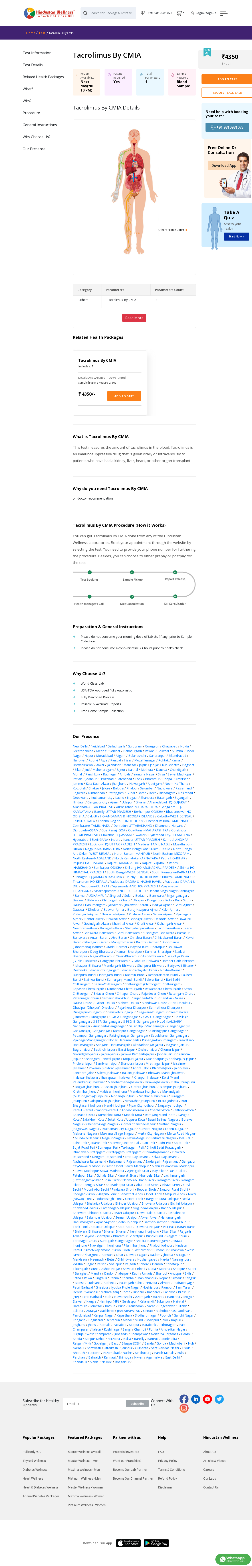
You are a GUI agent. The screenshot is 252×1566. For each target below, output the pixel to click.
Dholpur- (94, 909)
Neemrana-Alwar (85, 928)
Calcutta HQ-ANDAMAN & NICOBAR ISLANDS (120, 816)
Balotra (118, 788)
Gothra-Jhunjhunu (144, 1087)
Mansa (80, 1283)
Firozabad (106, 779)
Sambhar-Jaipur (107, 1063)
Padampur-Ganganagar (89, 1035)
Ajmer (114, 802)
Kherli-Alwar (145, 923)
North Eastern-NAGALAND (92, 858)
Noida (184, 746)
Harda (164, 1259)
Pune (121, 1306)
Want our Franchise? (127, 1460)
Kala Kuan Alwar (97, 783)
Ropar (163, 1278)
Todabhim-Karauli (134, 1110)
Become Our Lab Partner (130, 1469)
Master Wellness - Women (85, 1487)
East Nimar (141, 1250)
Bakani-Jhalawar (133, 1073)
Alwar (100, 765)
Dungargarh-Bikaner (116, 970)
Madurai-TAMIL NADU (154, 844)
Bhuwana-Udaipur (154, 1203)
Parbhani (79, 1357)
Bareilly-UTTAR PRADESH (112, 811)
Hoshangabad (147, 1259)
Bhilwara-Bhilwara (88, 1231)
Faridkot (169, 1292)
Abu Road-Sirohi (147, 1185)
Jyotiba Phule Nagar (125, 1287)
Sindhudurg (143, 1353)
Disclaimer (165, 1487)
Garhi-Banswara (128, 933)
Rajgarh (130, 1264)
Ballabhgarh (116, 746)
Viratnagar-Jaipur (158, 1063)
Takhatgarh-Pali (132, 1147)
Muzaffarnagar (144, 760)
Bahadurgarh (132, 751)
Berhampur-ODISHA (148, 811)
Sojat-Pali (181, 1143)
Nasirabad (185, 793)
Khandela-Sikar (150, 1175)
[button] (179, 13)
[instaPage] (184, 1407)
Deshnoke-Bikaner (86, 970)
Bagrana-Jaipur (176, 1045)
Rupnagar (110, 774)
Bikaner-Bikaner (115, 1231)
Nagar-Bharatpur (102, 956)
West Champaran (99, 1334)
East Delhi (172, 1357)
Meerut (101, 751)
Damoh (157, 1264)
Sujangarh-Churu (145, 998)
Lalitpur (78, 1311)
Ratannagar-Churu (86, 998)
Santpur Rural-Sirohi (173, 1189)
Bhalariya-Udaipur (99, 1203)
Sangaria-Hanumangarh (113, 1045)
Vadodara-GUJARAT (95, 886)
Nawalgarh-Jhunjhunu (105, 1245)
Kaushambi (136, 1306)
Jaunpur (126, 1348)
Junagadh (121, 1334)
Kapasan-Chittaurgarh (88, 989)
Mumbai (177, 751)
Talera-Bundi (154, 979)
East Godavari (181, 1311)
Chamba (128, 1278)
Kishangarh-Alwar (169, 923)
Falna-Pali (80, 1143)
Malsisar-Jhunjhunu (113, 1091)
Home (30, 33)
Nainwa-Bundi (94, 979)
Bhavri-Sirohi (171, 1185)
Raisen (101, 1264)
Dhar (119, 1255)
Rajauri (176, 1320)
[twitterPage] (220, 1398)
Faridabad (98, 746)
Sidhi (188, 1273)
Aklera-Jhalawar (108, 1073)
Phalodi (132, 788)
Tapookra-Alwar (168, 928)
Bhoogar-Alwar (140, 919)
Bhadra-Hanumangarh (152, 1241)
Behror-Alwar (93, 919)
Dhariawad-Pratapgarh (89, 1152)
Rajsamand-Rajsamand (126, 1161)
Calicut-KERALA (84, 821)
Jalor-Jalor (181, 1068)
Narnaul (78, 1348)
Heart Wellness (33, 1478)
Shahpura (147, 797)
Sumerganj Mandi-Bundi (124, 979)
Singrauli (115, 895)
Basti (115, 1343)
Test (42, 33)
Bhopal (167, 779)
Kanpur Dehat (95, 1339)
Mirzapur (114, 1339)
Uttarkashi (111, 1348)
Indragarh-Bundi (110, 975)
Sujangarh (182, 797)
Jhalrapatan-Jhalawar (116, 1077)
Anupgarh (187, 891)
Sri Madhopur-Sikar (119, 1185)
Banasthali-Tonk (131, 1194)
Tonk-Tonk (81, 1227)
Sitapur (134, 1325)
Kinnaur (138, 1292)
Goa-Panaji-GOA (113, 830)
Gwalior (140, 835)
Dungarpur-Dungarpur (89, 1012)
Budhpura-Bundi (84, 975)
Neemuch (97, 1259)
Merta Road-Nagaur (181, 1133)
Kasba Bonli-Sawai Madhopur (127, 1166)
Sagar (90, 1264)
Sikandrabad (177, 755)
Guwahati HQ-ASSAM (116, 835)
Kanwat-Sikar (126, 1175)
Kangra (91, 1301)
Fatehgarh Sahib (131, 1283)
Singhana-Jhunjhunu (153, 1096)
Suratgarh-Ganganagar (116, 1241)
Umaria (147, 1273)
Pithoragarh (167, 1325)
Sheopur (179, 1269)
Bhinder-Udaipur (127, 1203)
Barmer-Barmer (155, 1222)
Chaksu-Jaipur (147, 1049)
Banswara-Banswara (99, 933)
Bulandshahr (137, 755)
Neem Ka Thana (176, 783)
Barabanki (149, 1325)
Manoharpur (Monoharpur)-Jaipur (170, 1059)
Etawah (78, 1301)
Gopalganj (101, 1343)
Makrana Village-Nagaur (117, 1133)
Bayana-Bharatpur (97, 1236)
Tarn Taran (183, 1287)
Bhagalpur (122, 1362)
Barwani (107, 1255)
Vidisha (78, 1264)
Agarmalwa (154, 1357)
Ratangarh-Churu (181, 993)
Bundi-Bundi (154, 1236)
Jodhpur (91, 779)
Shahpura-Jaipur (132, 1063)
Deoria (78, 1292)
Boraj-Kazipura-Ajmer (143, 909)
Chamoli (140, 1329)
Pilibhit (182, 1306)
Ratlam (155, 1255)
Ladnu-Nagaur (175, 1129)
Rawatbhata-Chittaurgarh (163, 989)
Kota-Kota (125, 1227)
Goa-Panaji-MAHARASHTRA (148, 830)
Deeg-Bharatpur (101, 951)
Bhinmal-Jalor (161, 1068)
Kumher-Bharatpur (158, 951)
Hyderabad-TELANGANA (90, 839)
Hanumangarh (95, 905)
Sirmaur (176, 1278)
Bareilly (139, 1339)
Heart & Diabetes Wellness (40, 1487)
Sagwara (79, 793)
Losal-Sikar (111, 1180)
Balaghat (81, 1273)
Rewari (150, 751)
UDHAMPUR (98, 895)
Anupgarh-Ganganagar (109, 1026)
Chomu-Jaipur (170, 1049)
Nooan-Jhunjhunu (123, 1096)
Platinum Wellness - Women (87, 1505)
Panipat (115, 760)
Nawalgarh (137, 783)
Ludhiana (94, 1283)
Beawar (78, 900)
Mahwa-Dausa (128, 1003)
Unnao (148, 1311)
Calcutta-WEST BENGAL (174, 816)
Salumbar (147, 788)
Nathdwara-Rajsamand (89, 1161)
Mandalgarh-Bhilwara (119, 965)
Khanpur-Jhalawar (146, 1077)
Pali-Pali (168, 1227)
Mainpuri (152, 1320)
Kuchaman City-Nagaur (119, 1129)
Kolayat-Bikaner (145, 970)
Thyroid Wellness (34, 1460)
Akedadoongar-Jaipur (148, 1045)
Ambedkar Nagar (173, 1329)
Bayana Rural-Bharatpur (147, 947)
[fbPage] (185, 1398)
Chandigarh (178, 769)
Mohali (78, 774)
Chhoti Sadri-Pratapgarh (164, 1147)
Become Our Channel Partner (133, 1478)
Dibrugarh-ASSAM (86, 830)
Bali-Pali (185, 1138)
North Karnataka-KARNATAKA (136, 858)
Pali (177, 900)
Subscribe (138, 1404)
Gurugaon (152, 746)
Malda (94, 1362)
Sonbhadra (169, 1339)
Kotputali (79, 788)
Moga (187, 1297)
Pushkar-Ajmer (139, 914)
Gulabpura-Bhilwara (145, 961)
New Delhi (80, 746)
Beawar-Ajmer (113, 909)
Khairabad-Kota (84, 1115)
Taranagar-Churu (85, 1241)
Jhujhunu (79, 1325)
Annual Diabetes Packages (41, 1496)
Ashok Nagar (110, 1269)
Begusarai (95, 1320)
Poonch (165, 1315)
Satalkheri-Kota (94, 1119)
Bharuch (79, 1353)
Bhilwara (93, 900)
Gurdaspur (129, 1301)
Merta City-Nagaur (150, 1133)
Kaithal (133, 769)
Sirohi (187, 900)
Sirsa (161, 774)
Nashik (127, 1353)
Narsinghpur (180, 1259)
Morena (164, 1269)
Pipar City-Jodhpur (142, 1105)
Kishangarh (167, 793)
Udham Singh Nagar (163, 891)
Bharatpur (152, 779)
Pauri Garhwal (83, 1287)
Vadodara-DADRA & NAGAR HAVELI (136, 881)
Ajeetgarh (155, 783)
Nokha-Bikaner (171, 970)
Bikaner (141, 802)
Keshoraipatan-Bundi (163, 975)
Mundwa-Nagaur (87, 1138)
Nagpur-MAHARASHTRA (102, 849)
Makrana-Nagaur (85, 1133)
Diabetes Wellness (35, 1469)
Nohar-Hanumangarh (123, 1040)
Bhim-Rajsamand (156, 1152)
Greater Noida (83, 751)
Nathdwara (165, 788)
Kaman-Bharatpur (129, 951)
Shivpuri (128, 1269)
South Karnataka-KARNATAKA (174, 872)
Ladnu (119, 797)
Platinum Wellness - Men (84, 1478)
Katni (135, 1273)
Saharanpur (157, 755)
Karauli (144, 905)
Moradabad (104, 755)
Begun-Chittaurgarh (107, 984)
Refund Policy (167, 1478)
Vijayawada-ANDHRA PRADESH (135, 886)
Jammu (78, 783)
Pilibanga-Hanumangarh (159, 1040)
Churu (125, 900)
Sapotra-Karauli (107, 1110)
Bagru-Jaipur (82, 1049)
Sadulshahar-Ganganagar (169, 1035)
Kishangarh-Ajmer (86, 914)
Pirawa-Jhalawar (156, 1082)
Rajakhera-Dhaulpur (131, 1007)
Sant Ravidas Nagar (165, 1348)
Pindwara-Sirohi (123, 1189)
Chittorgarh (110, 900)
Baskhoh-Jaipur (104, 1049)
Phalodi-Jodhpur (160, 1245)
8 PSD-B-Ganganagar (138, 1021)
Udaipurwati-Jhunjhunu (106, 1101)
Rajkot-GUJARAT (154, 863)
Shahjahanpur (146, 1278)
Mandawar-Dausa (154, 1003)
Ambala (125, 774)
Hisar (127, 760)
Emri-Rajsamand (137, 1157)
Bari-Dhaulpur (180, 1003)
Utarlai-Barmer (116, 947)
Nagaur (132, 797)
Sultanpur (163, 1301)
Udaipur (127, 802)
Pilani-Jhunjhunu (135, 1245)
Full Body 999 (32, 1452)
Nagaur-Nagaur (113, 1138)
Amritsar (181, 779)
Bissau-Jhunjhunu (115, 1087)
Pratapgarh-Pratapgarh (124, 1152)
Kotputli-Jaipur (133, 1059)
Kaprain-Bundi (135, 975)
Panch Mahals (164, 1353)
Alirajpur (182, 1255)
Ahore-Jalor (141, 1068)
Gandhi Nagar (184, 1315)
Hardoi (186, 1334)
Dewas (131, 1255)
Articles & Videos (214, 1460)
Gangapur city (97, 802)
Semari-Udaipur (126, 1217)
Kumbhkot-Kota (109, 1115)
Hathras (158, 1297)
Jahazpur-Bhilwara (88, 965)
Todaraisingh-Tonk (108, 1199)
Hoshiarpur (150, 1287)
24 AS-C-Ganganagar (156, 1017)
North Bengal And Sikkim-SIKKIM (146, 849)
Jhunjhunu (119, 783)
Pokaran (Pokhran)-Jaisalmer (109, 1068)
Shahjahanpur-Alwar (139, 928)
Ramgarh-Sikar (167, 1180)
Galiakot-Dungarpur (121, 1012)
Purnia (153, 1329)
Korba (126, 1292)
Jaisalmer (114, 905)
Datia (152, 1269)
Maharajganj (110, 1292)
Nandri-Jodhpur (115, 1105)
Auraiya (91, 1311)
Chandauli (80, 1362)
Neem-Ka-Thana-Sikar (138, 1180)
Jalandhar (114, 765)
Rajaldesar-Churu (153, 993)
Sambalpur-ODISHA (108, 867)
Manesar (129, 765)
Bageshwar (166, 1306)
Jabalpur (123, 1273)
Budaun (140, 895)
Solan (128, 895)
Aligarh (120, 755)
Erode (186, 1348)
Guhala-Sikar (106, 1175)
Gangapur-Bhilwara (114, 961)
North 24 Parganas (164, 1334)
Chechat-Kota (160, 1110)
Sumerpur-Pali (108, 1147)
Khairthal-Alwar (123, 923)
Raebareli (153, 1292)
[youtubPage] (209, 1398)
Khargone (92, 1255)
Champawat (139, 1334)
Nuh (191, 1343)
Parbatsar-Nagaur (163, 1138)
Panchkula (92, 774)
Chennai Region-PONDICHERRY (120, 821)
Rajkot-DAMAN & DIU (123, 863)
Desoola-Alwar (165, 919)
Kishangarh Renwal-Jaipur (102, 1059)
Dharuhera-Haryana (169, 825)
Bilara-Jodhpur (168, 1101)
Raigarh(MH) (82, 1343)
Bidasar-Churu (103, 993)
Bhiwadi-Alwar (116, 919)
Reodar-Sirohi (147, 1189)
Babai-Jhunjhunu (183, 1082)
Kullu (180, 1353)
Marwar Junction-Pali (124, 1143)
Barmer (80, 895)
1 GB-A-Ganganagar (123, 1017)
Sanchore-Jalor (83, 1073)
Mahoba (162, 1311)
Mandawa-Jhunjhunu (144, 1091)
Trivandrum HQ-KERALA (90, 881)
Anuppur (176, 1273)
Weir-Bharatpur (128, 956)
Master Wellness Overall (84, 1452)
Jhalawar (130, 905)
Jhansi (92, 1325)
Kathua (110, 1306)
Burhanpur (159, 1250)
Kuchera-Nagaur (150, 1129)
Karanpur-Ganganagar (129, 1031)
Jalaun (96, 1329)
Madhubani (177, 1343)
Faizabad (119, 1325)
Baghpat (188, 765)
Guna (95, 1269)
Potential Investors (126, 1452)
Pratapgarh (116, 793)
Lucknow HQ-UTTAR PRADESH (112, 844)
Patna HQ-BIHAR (173, 858)
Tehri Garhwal (92, 1297)
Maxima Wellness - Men (84, 1469)
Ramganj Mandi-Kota (160, 1115)
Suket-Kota (115, 1119)
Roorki (93, 760)
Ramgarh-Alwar (111, 928)
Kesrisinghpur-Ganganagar (167, 1031)
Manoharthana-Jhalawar (125, 1082)
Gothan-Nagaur (170, 1124)
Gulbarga (141, 1348)
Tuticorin (94, 1353)
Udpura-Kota (135, 1119)
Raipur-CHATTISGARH (88, 863)
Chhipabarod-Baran (169, 937)
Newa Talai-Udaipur (151, 1213)
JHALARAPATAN (128, 1311)
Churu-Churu (178, 1222)
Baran (142, 793)
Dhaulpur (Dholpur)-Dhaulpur (94, 1007)
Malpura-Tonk (175, 1194)
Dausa (77, 905)
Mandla (96, 1273)
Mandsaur (80, 1259)
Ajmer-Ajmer (105, 1222)
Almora (165, 1283)
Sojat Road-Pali (84, 1147)
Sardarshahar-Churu (116, 998)
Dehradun (113, 1320)
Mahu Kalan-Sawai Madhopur (173, 1166)
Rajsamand (183, 788)
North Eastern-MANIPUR (132, 853)
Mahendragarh (103, 769)
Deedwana (80, 797)
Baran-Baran (186, 1227)
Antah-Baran (99, 937)
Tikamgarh (80, 1269)
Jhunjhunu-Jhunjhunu (144, 1231)
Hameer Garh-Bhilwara (178, 961)
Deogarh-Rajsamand (107, 1157)
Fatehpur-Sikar (83, 1175)
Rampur (167, 1287)
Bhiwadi (163, 751)
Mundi (139, 1320)
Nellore (106, 1362)
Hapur (89, 755)
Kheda (77, 1339)
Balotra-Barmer (147, 942)
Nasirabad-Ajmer (113, 914)
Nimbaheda (96, 793)
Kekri (152, 793)
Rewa (88, 1278)
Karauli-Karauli (83, 1110)
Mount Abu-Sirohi (96, 1189)
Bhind (141, 1269)
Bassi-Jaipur (126, 1049)
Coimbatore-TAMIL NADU (92, 825)
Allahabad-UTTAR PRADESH (93, 807)
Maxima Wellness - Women (86, 1496)
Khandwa (177, 1250)
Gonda (161, 1343)
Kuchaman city (101, 797)
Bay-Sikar (159, 1171)
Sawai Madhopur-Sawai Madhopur (99, 1171)
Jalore (106, 788)
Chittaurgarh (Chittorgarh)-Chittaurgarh (152, 984)
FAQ (161, 1452)
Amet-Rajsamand (98, 1250)
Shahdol (161, 1273)
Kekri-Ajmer (169, 909)
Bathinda (109, 1283)
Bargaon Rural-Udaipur (162, 1199)
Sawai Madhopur (180, 774)
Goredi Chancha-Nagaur (138, 1124)
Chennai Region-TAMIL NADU (168, 821)
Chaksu (94, 788)
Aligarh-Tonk (107, 1194)
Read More (134, 317)
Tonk (138, 779)
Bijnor (121, 769)
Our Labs (209, 1478)
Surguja (78, 1334)
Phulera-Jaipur (83, 1063)
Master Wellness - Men (83, 1460)
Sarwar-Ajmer (163, 914)
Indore (115, 839)
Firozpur (151, 1283)
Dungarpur (154, 900)
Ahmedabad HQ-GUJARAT (168, 802)
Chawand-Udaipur (85, 1208)
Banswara (156, 895)
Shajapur (115, 1264)
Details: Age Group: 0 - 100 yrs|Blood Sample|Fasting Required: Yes (102, 380)
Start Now (236, 236)
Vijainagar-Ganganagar (89, 1040)
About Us (209, 1452)
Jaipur (143, 765)
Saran (151, 1306)
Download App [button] (224, 165)
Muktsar (96, 1306)
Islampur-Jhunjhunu (173, 1087)
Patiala (78, 779)
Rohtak (163, 760)
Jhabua (168, 1255)
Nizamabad (111, 1353)
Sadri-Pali (164, 1143)
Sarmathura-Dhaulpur (164, 1007)
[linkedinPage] (197, 1398)
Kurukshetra (170, 765)
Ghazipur (102, 1287)
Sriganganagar (177, 895)
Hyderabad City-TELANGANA (169, 835)
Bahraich (94, 1357)
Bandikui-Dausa (171, 998)
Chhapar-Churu (127, 993)
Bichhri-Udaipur (181, 1203)
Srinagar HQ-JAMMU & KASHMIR (98, 877)
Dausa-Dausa (83, 1003)
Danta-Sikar (177, 1171)
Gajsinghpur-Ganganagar (146, 1026)
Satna (77, 1278)
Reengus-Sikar (93, 1185)
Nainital (178, 1301)
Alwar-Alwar (149, 1217)
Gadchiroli (107, 1311)
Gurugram (135, 746)
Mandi (127, 1320)
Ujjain (143, 1255)
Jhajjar (154, 765)
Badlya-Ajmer (162, 905)
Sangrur (190, 1278)
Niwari (138, 1357)
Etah (108, 1297)
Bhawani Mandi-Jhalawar (165, 1073)
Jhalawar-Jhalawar (85, 1077)
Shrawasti (94, 1348)
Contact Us (211, 1487)
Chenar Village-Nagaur (102, 1124)
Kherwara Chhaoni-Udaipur (92, 1213)
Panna (114, 1278)
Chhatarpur (174, 1264)
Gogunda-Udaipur (145, 1208)
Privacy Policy (167, 1460)
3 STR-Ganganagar (106, 1021)
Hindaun (79, 802)
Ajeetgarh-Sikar (138, 1171)
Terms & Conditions (171, 1469)
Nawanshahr (123, 1297)
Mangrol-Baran (122, 942)
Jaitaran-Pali (98, 1143)
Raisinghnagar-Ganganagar (128, 1035)
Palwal (88, 765)
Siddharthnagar (146, 1315)
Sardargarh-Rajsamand (162, 1161)
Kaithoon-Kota (183, 1110)
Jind (87, 769)
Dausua (161, 769)
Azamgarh (142, 1297)
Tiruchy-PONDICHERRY (142, 877)
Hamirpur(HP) (109, 1301)
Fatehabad (124, 779)
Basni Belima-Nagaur (163, 1119)
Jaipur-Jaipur (109, 1054)
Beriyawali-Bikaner (180, 965)
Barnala (105, 1325)
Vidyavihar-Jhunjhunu (140, 1101)
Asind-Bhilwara (153, 956)
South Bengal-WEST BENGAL (128, 872)
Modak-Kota (133, 1115)
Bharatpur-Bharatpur (128, 1236)
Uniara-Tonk (134, 1199)
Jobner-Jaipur (166, 1054)
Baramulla (80, 1306)
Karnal (176, 760)
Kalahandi (147, 1301)
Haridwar (79, 760)
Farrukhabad (82, 1315)
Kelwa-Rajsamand (164, 1157)
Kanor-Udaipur (171, 1208)
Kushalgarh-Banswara (158, 933)
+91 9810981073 (227, 127)
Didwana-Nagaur (147, 1227)
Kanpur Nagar (104, 1315)
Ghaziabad (169, 746)
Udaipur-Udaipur (103, 1227)
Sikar (78, 769)
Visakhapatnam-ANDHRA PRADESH (120, 891)
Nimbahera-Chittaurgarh (124, 989)
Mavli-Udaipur (124, 1213)
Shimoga (125, 1357)
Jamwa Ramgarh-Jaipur (137, 1054)
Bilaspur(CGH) (131, 1343)
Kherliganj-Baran (96, 942)
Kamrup (153, 1339)
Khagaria (79, 1320)
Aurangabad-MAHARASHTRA (137, 807)
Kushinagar (112, 1329)
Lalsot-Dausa (105, 1003)
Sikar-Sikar (169, 1231)
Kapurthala (124, 1315)
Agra (104, 760)
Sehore (144, 1264)
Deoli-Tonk (154, 1194)
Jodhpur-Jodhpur (129, 1222)
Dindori (109, 1273)
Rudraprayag (182, 1283)
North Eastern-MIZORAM (171, 853)
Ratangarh (164, 797)
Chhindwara (125, 1259)
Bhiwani (78, 765)
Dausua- (79, 909)
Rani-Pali (148, 1143)
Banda (149, 1343)
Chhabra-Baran (141, 937)
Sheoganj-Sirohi (84, 1194)
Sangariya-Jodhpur (170, 1105)
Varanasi (91, 1292)
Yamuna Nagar (144, 774)
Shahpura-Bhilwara (150, 965)
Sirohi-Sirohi (122, 1250)
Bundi (131, 793)
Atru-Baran (119, 937)
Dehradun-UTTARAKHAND (132, 825)
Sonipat (114, 751)
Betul (111, 1259)
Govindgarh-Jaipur (85, 1054)
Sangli (127, 1329)
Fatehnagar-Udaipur (115, 1208)
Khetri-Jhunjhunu (85, 1091)
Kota (168, 900)
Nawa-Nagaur (137, 1138)
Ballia (127, 1339)
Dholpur (138, 900)
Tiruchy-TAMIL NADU (177, 877)
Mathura (147, 769)
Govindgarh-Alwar (96, 923)
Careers (208, 1469)
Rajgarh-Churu (176, 1236)
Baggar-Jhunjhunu (88, 1087)
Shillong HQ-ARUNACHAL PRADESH (151, 867)
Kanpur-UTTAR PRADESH (141, 839)
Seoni (192, 1269)
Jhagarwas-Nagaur (86, 1129)
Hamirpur (173, 1297)
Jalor (165, 1320)
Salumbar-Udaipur (100, 1217)
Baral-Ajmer (183, 905)
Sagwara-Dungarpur (153, 1012)
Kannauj (110, 1357)
